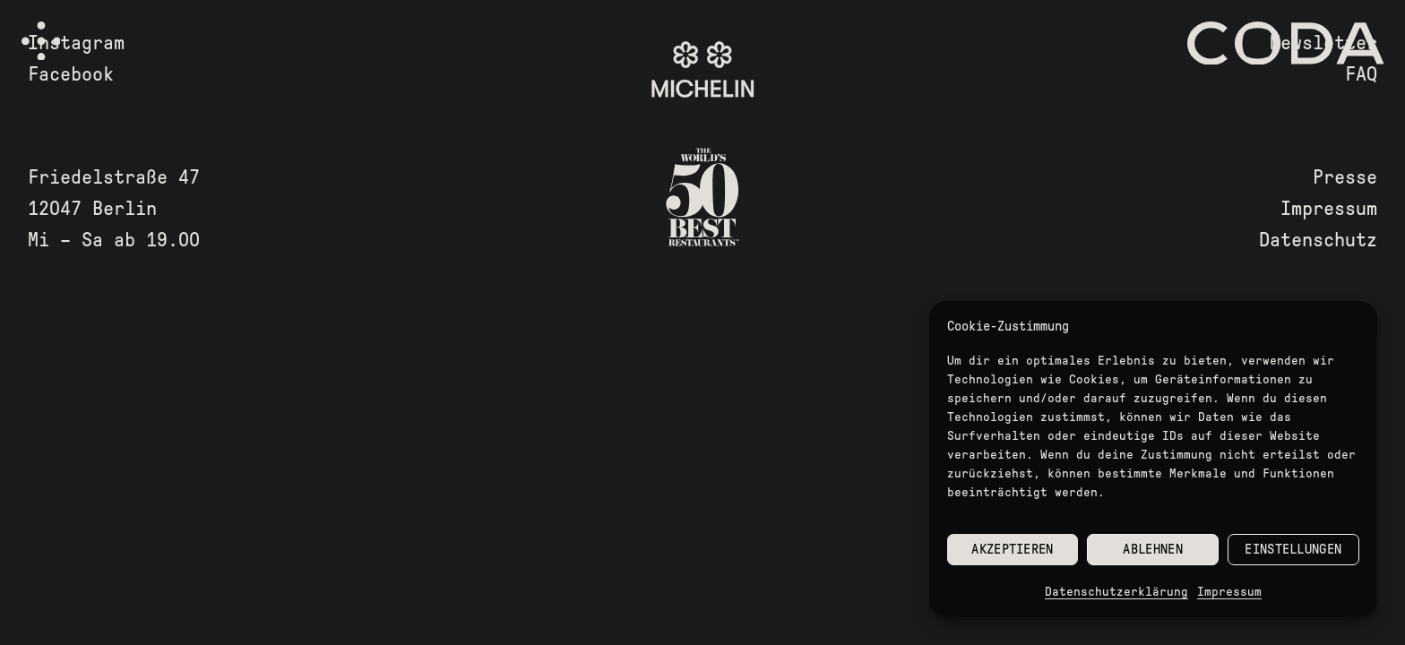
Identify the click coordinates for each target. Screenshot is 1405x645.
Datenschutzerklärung (1116, 591)
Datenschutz (1318, 240)
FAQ (1361, 74)
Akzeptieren (1012, 549)
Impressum (1229, 591)
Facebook (71, 74)
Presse (1345, 177)
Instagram (76, 43)
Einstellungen (1293, 549)
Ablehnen (1152, 549)
